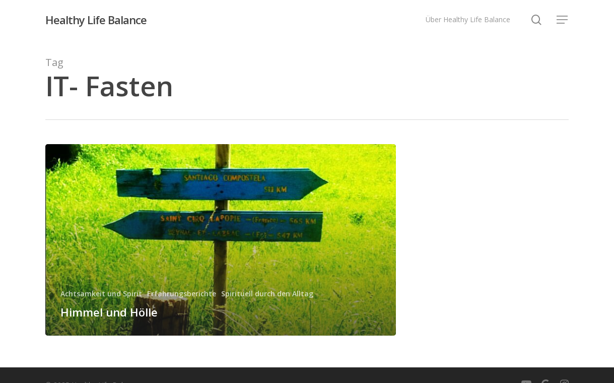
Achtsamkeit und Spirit (101, 293)
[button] (563, 20)
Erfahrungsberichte (181, 293)
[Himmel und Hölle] (220, 240)
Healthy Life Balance (96, 19)
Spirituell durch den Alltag (267, 293)
